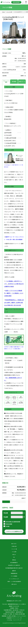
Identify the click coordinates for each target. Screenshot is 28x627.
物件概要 (14, 81)
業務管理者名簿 (14, 573)
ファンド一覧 (9, 12)
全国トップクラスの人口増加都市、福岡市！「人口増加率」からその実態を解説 (13, 293)
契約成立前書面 (9, 524)
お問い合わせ (14, 584)
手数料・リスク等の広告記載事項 (14, 581)
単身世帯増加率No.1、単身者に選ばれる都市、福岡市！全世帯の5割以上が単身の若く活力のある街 (14, 302)
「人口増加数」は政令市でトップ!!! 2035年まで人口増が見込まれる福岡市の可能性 (14, 283)
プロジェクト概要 (6, 81)
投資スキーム (22, 81)
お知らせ (14, 554)
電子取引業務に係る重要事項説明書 (13, 521)
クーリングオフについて (14, 578)
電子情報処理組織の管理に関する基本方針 (14, 568)
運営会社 (14, 559)
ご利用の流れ (14, 546)
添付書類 (7, 526)
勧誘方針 (14, 570)
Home (3, 12)
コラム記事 (14, 551)
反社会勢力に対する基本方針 (14, 565)
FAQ (14, 557)
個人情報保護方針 (14, 562)
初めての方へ (14, 543)
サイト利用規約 (14, 576)
